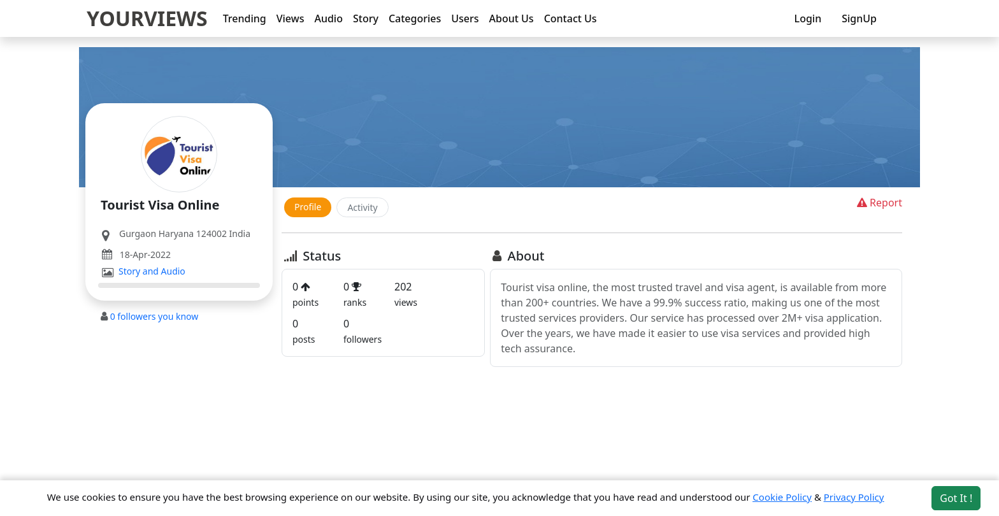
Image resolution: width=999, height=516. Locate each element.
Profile (307, 207)
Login (808, 18)
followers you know (154, 316)
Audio (328, 18)
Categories (415, 18)
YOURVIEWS (147, 18)
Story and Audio (152, 271)
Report (878, 203)
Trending (244, 18)
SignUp (859, 18)
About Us (511, 18)
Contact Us (570, 18)
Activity (362, 207)
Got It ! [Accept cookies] (956, 498)
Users (464, 18)
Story (365, 18)
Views (291, 18)
